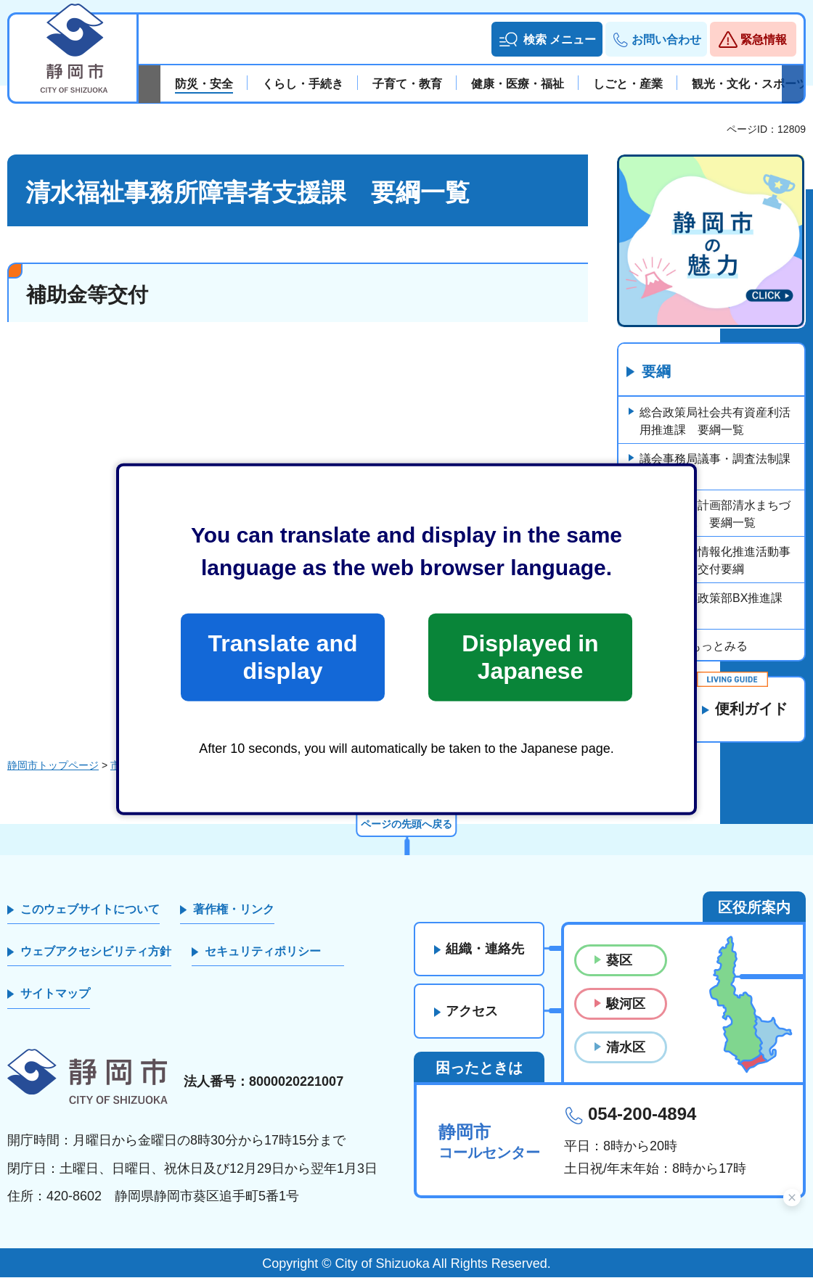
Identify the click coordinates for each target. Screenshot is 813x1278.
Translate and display (282, 657)
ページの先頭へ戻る (406, 824)
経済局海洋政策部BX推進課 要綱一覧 (717, 607)
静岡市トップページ (53, 766)
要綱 (656, 372)
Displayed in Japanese (530, 657)
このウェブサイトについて (90, 909)
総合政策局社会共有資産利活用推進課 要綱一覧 (715, 421)
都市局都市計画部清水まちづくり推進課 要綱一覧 (715, 514)
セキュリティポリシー (263, 952)
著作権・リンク (233, 909)
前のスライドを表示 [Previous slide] (149, 84)
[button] (546, 39)
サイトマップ (55, 994)
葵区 (619, 960)
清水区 (625, 1048)
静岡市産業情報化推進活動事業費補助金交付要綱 (715, 560)
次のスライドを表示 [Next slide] (793, 84)
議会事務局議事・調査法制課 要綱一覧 (721, 467)
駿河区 (625, 1004)
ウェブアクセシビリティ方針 (95, 952)
